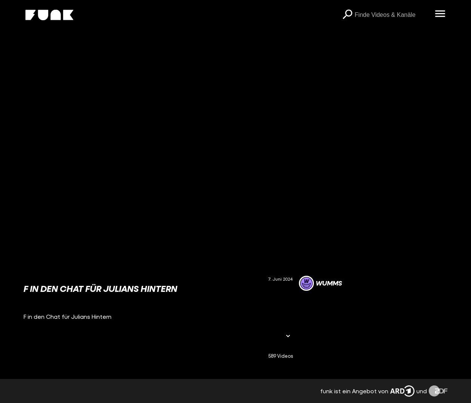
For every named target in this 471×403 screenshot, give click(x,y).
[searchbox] (392, 15)
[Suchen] (347, 15)
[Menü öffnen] (439, 14)
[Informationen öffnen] (288, 336)
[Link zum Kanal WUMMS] (320, 283)
